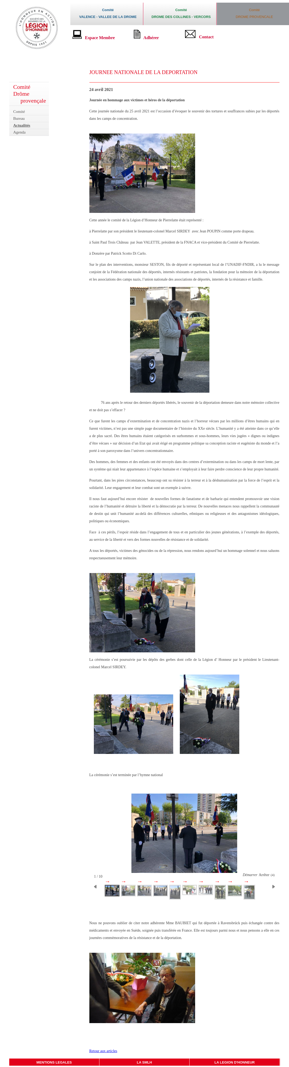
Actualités (21, 125)
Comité (19, 111)
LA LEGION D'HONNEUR (234, 1062)
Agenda (19, 132)
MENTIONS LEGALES (54, 1062)
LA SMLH (144, 1062)
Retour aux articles (103, 1051)
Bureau (19, 118)
